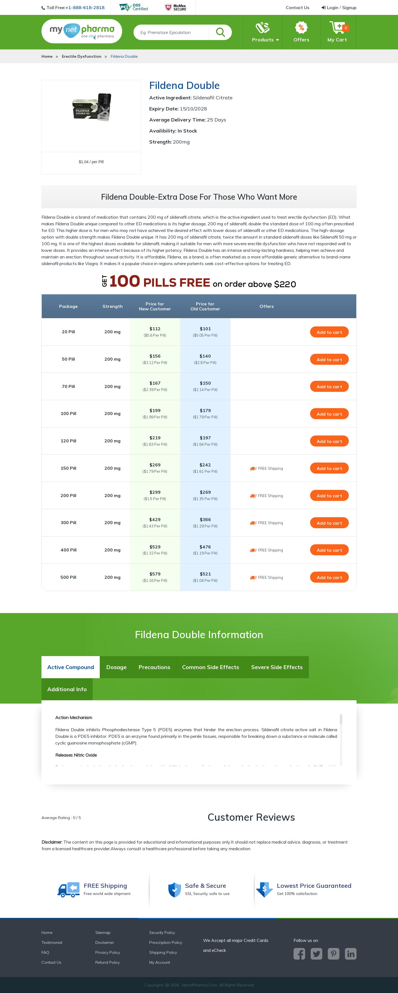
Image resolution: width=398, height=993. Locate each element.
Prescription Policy (165, 942)
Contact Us (51, 962)
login (332, 7)
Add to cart (329, 332)
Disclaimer (104, 942)
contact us (297, 7)
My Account (159, 962)
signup (349, 7)
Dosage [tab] (116, 667)
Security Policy (162, 932)
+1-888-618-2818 (85, 7)
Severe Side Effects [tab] (277, 667)
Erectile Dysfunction (81, 56)
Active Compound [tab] (70, 667)
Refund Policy (107, 962)
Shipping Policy (163, 952)
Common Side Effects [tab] (210, 667)
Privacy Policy (107, 952)
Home (47, 56)
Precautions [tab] (154, 667)
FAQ (45, 952)
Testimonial (51, 942)
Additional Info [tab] (67, 689)
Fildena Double (124, 56)
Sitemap (103, 932)
